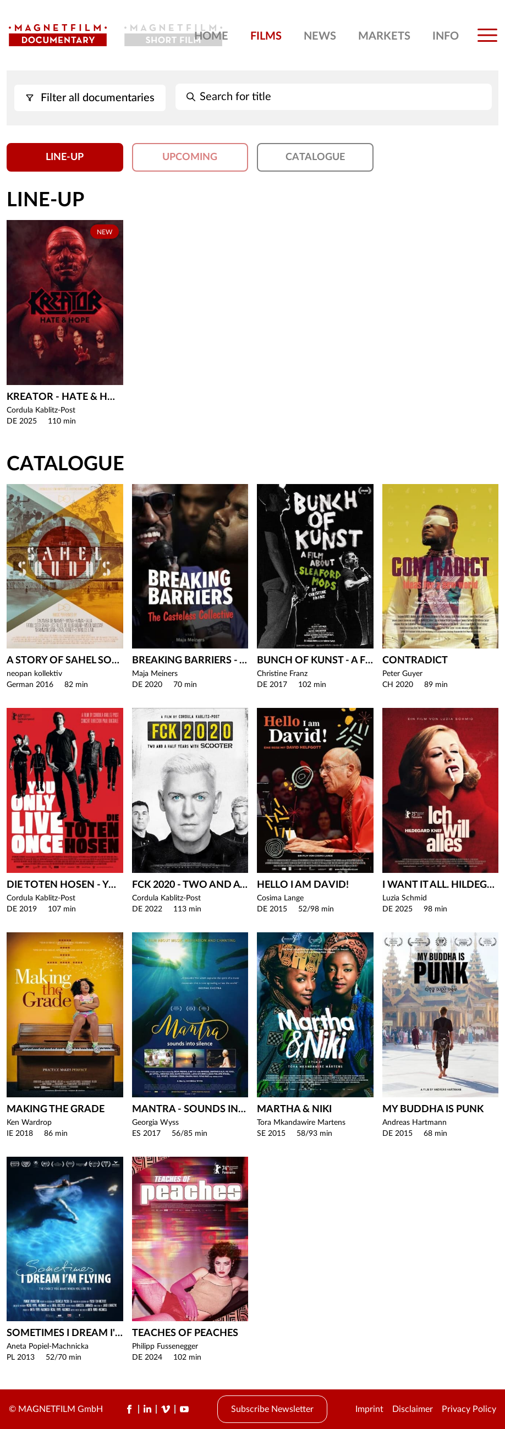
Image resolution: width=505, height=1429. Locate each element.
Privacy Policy (469, 1409)
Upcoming (189, 157)
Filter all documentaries (90, 97)
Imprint (369, 1409)
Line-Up (65, 157)
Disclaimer (412, 1409)
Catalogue (315, 157)
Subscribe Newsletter (272, 1409)
